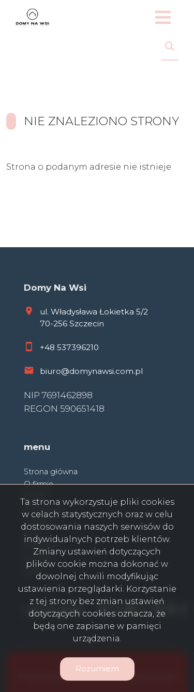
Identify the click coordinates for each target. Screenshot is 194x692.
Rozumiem (97, 668)
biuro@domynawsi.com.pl (91, 371)
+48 (48, 347)
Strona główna (51, 471)
